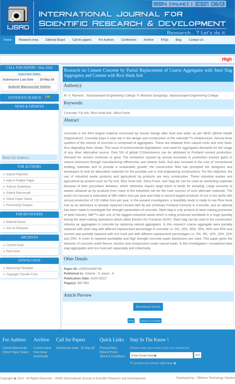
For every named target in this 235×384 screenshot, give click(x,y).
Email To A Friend (150, 320)
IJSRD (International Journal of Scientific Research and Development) (100, 378)
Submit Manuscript (18, 192)
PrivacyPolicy (108, 348)
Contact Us (196, 39)
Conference (128, 39)
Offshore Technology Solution (216, 378)
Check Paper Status (19, 199)
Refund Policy (109, 352)
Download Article (148, 307)
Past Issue (13, 251)
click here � (168, 363)
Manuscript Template (19, 268)
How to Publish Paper (20, 180)
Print (131, 320)
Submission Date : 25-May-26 (75, 348)
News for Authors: (16, 159)
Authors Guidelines (18, 186)
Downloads (41, 356)
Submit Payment (17, 174)
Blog (178, 39)
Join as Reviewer (17, 228)
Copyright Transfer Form (22, 274)
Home (8, 39)
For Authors (106, 39)
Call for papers (81, 39)
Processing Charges (19, 205)
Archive (148, 39)
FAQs (164, 39)
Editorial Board (55, 39)
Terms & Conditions (112, 356)
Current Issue (15, 245)
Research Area (28, 39)
